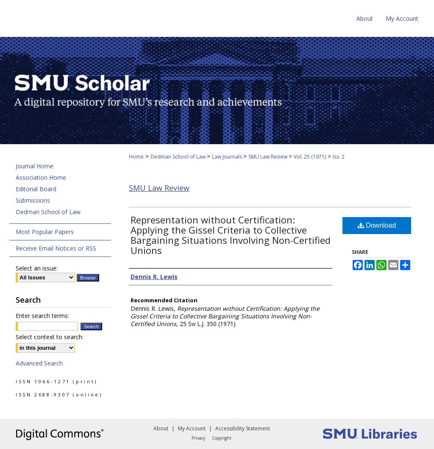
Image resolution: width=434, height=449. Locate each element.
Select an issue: (37, 268)
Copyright (221, 438)
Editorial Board (36, 189)
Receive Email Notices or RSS (56, 248)
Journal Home (34, 166)
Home (136, 156)
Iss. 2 (339, 156)
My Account (192, 428)
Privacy (198, 438)
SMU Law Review (268, 156)
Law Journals (227, 156)
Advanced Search (39, 363)
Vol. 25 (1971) (310, 156)
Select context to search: (49, 337)
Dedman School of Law (178, 156)
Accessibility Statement (242, 428)
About (160, 428)
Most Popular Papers (45, 232)
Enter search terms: (42, 316)
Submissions (33, 200)
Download (377, 225)
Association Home (41, 177)
